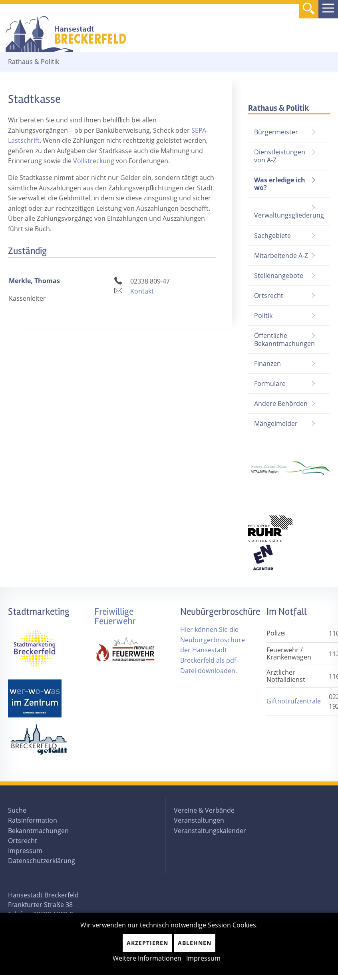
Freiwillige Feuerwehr (115, 616)
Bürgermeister (276, 132)
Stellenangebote (278, 275)
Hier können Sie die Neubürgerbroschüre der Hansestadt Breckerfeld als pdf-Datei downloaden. (212, 650)
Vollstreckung (93, 160)
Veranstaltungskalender (210, 830)
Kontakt (142, 291)
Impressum (25, 850)
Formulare (270, 383)
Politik (263, 315)
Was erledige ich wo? (279, 184)
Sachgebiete (272, 235)
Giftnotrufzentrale (293, 701)
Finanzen (267, 363)
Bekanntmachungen (38, 830)
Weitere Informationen (147, 958)
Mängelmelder (276, 423)
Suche (17, 810)
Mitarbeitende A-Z (281, 255)
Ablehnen (194, 943)
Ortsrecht (268, 295)
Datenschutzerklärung (41, 860)
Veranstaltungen (199, 820)
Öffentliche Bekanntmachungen (284, 339)
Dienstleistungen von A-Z (279, 156)
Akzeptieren (147, 943)
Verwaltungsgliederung (289, 215)
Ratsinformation (32, 820)
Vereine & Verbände (204, 810)
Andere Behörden (281, 403)
